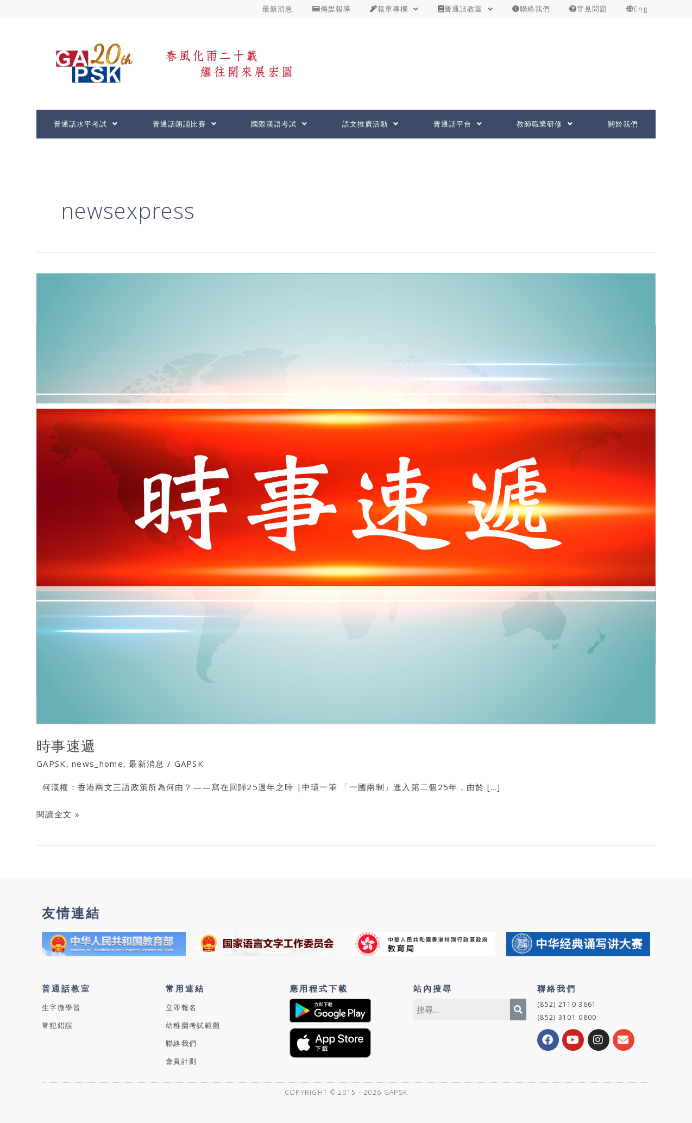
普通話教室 (465, 9)
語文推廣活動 (370, 124)
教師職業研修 (545, 124)
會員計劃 (181, 1061)
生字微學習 (61, 1007)
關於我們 (623, 124)
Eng (636, 9)
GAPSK (51, 763)
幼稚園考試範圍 (193, 1025)
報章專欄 (394, 9)
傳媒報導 (331, 9)
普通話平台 (457, 124)
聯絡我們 (531, 9)
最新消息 (277, 9)
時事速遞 (66, 745)
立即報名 (181, 1007)
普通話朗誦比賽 (185, 124)
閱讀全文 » (58, 813)
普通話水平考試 (86, 124)
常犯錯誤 (57, 1025)
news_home (97, 763)
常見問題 (588, 9)
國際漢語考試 (279, 124)
